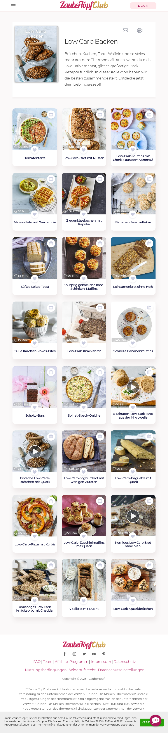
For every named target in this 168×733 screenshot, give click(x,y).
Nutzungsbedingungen (46, 670)
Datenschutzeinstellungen (121, 670)
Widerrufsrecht (82, 670)
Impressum (101, 662)
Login (143, 5)
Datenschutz (125, 662)
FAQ (36, 662)
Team (47, 662)
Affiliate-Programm (71, 662)
